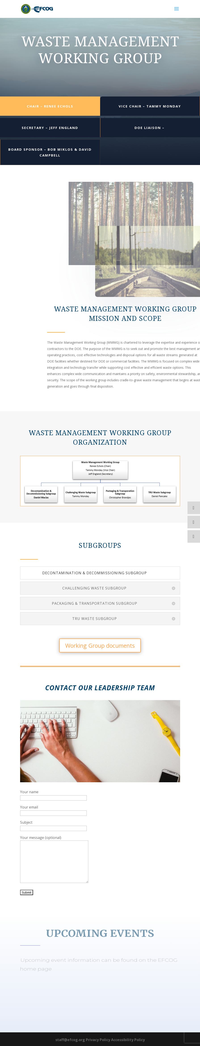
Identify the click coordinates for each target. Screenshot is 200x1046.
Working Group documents (100, 645)
